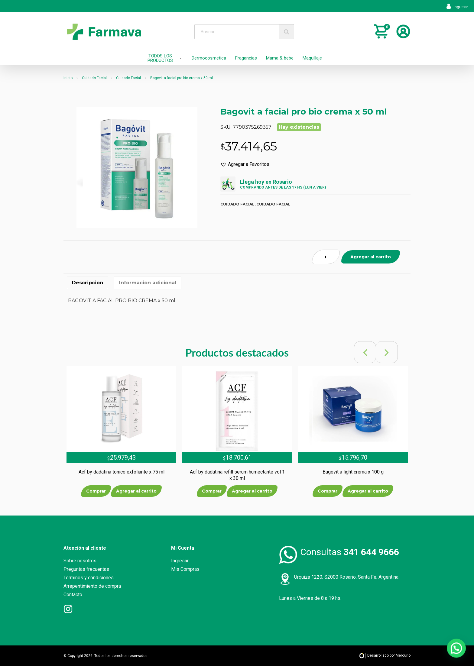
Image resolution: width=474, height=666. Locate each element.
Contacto (72, 594)
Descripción (87, 283)
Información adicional (147, 283)
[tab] (87, 282)
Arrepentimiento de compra (92, 586)
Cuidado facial (237, 204)
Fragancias (246, 58)
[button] (244, 164)
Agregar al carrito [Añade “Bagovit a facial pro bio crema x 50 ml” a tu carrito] (370, 257)
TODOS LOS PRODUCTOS (160, 58)
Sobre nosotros (79, 561)
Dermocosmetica (209, 58)
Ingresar (457, 7)
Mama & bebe (280, 58)
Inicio (68, 78)
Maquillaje (312, 58)
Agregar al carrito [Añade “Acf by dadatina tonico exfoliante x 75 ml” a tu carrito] (136, 491)
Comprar (96, 491)
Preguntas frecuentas (86, 569)
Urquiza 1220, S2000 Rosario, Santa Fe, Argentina (346, 577)
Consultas (349, 552)
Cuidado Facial (94, 78)
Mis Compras (185, 569)
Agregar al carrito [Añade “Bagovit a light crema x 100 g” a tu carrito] (368, 491)
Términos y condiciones (88, 577)
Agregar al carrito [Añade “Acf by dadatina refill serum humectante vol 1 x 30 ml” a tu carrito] (252, 491)
